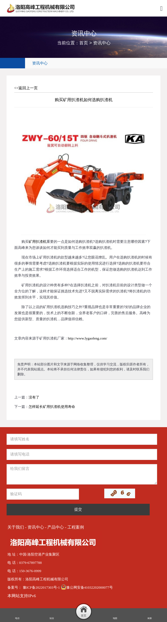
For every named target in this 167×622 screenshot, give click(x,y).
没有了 (34, 397)
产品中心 (55, 527)
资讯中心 (102, 43)
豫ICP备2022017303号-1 (42, 587)
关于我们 (15, 527)
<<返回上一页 (26, 88)
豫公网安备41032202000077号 (87, 587)
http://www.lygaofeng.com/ (87, 338)
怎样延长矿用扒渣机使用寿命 (52, 407)
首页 (83, 43)
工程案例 (75, 527)
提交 (78, 509)
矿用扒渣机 (37, 241)
